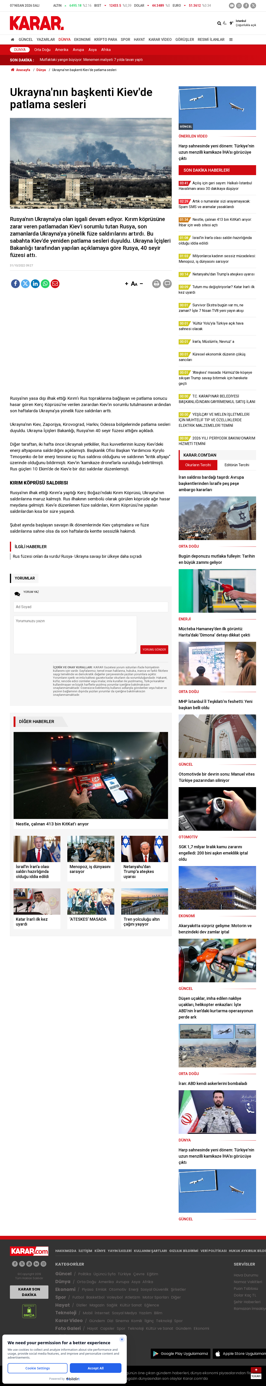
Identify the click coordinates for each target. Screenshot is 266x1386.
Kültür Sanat (131, 1305)
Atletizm (132, 1297)
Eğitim (152, 1274)
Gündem (97, 1320)
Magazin (96, 1305)
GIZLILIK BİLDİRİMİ (183, 1251)
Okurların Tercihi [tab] (198, 465)
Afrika (106, 50)
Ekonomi (82, 39)
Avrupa (78, 50)
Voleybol (115, 1297)
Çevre (139, 1274)
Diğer (176, 1297)
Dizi (110, 1320)
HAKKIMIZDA (65, 1251)
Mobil (87, 1313)
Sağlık (112, 1305)
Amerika (61, 50)
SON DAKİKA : (22, 60)
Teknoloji (65, 1313)
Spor (125, 39)
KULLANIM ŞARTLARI (150, 1251)
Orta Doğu (42, 50)
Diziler (81, 1305)
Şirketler (178, 1289)
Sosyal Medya (124, 1313)
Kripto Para (105, 39)
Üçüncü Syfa (104, 1274)
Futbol (78, 1297)
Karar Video (160, 39)
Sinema (122, 1320)
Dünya (65, 39)
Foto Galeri (68, 1328)
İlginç (149, 1320)
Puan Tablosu (246, 1288)
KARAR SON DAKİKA (29, 1292)
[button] (126, 284)
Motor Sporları (155, 1297)
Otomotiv (117, 1289)
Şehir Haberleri (247, 1302)
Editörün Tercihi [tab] (237, 465)
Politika (84, 1274)
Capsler (107, 1328)
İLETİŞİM (85, 1251)
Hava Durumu (246, 1275)
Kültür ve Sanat (159, 1328)
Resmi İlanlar (211, 39)
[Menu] (229, 39)
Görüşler (184, 39)
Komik (136, 1320)
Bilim (158, 1313)
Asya (93, 50)
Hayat (139, 39)
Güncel (26, 39)
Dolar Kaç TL (245, 1295)
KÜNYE (100, 1251)
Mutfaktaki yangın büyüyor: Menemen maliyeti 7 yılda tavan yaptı (91, 60)
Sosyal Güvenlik (154, 1289)
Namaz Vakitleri (248, 1281)
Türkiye (124, 1274)
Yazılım (145, 1313)
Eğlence (151, 1305)
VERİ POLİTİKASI (214, 1251)
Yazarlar (46, 39)
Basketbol (95, 1297)
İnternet (102, 1313)
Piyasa (87, 1289)
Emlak (101, 1289)
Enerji (133, 1289)
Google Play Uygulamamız (184, 1353)
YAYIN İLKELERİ (120, 1251)
